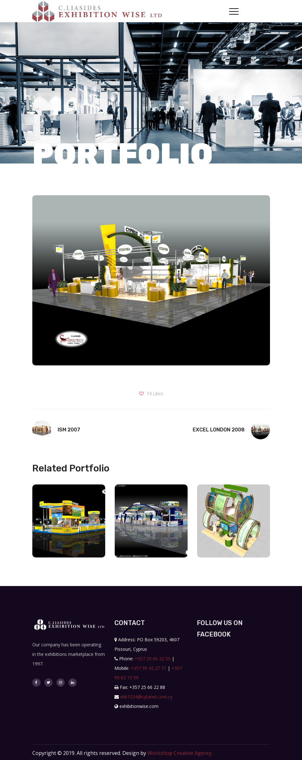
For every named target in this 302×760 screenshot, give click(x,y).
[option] (69, 525)
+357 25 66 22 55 (152, 659)
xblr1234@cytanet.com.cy (146, 697)
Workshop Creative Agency (179, 753)
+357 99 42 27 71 (148, 668)
